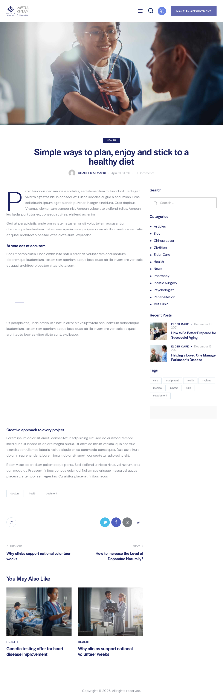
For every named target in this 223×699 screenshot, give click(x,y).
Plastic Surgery (165, 283)
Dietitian (160, 247)
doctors (15, 493)
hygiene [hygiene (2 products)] (206, 380)
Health (111, 140)
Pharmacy (162, 276)
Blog (157, 233)
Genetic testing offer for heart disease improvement (34, 651)
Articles (160, 226)
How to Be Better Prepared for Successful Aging (193, 335)
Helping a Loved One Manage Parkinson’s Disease (193, 357)
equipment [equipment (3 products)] (172, 380)
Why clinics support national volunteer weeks (105, 651)
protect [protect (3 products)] (174, 388)
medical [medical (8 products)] (157, 388)
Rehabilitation (164, 297)
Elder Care (162, 254)
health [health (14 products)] (190, 380)
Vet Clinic (161, 304)
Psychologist (164, 290)
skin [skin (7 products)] (188, 388)
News (158, 268)
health (32, 493)
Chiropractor (164, 240)
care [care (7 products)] (155, 380)
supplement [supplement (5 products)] (160, 395)
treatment (51, 493)
